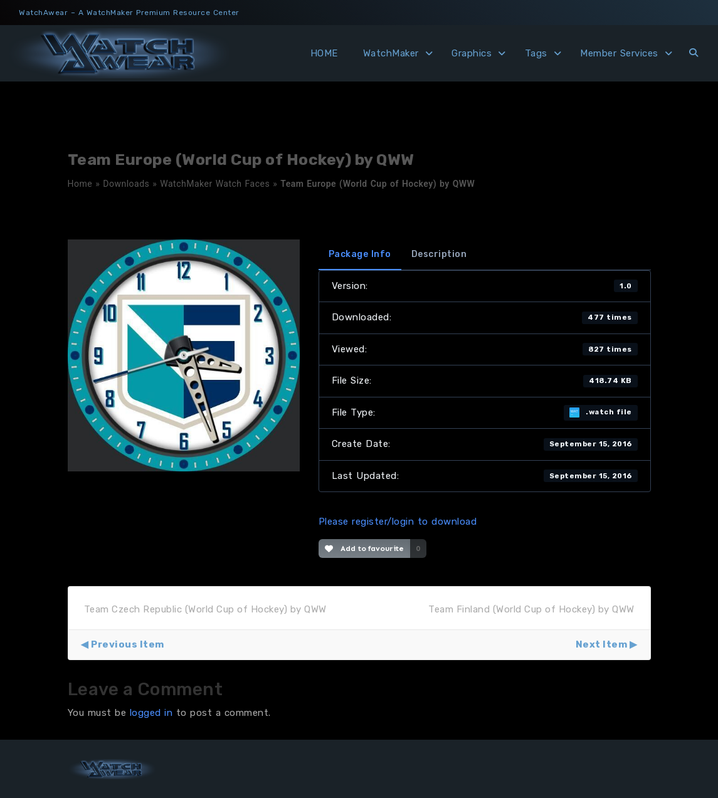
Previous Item (127, 644)
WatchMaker (391, 53)
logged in (151, 712)
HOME (324, 53)
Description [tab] (439, 254)
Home (80, 184)
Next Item (602, 644)
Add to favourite (364, 548)
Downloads (126, 184)
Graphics (471, 53)
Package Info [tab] (360, 254)
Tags (536, 53)
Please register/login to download (398, 521)
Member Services (619, 53)
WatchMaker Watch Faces (215, 184)
